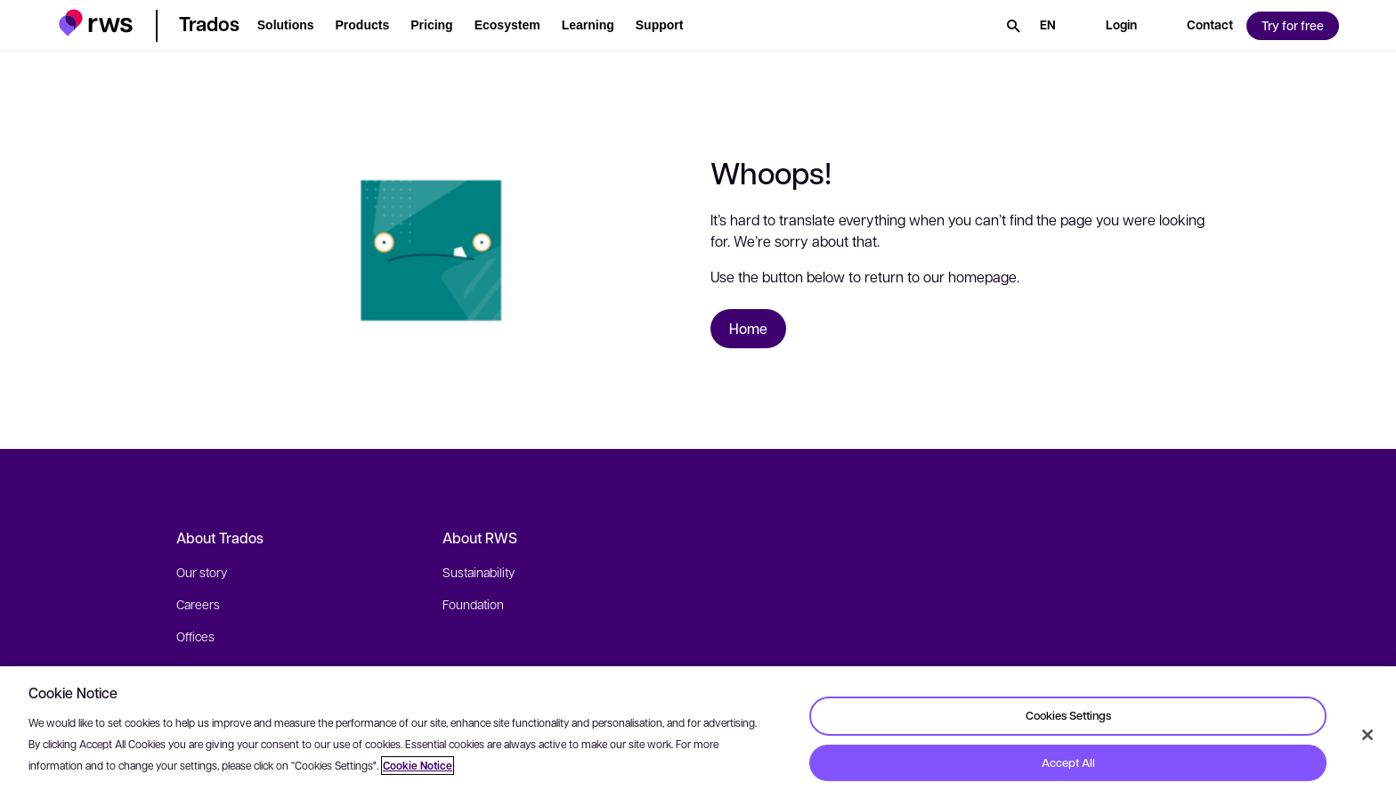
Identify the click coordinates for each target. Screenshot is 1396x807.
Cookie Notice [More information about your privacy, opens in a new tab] (417, 765)
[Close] (1367, 734)
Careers (198, 604)
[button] (95, 22)
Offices (195, 636)
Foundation (473, 604)
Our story (201, 572)
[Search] (1013, 25)
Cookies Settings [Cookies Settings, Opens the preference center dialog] (1068, 715)
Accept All (1068, 762)
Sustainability (478, 572)
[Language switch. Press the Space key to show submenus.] (1047, 25)
